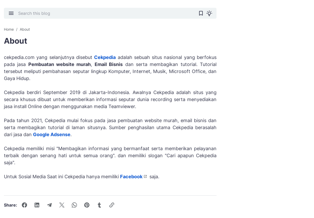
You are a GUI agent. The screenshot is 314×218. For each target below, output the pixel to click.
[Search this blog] (106, 13)
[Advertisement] (271, 90)
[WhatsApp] (74, 205)
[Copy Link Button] (112, 205)
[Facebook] (24, 205)
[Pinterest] (87, 205)
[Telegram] (49, 205)
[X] (62, 205)
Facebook (131, 176)
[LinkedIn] (37, 205)
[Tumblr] (99, 205)
